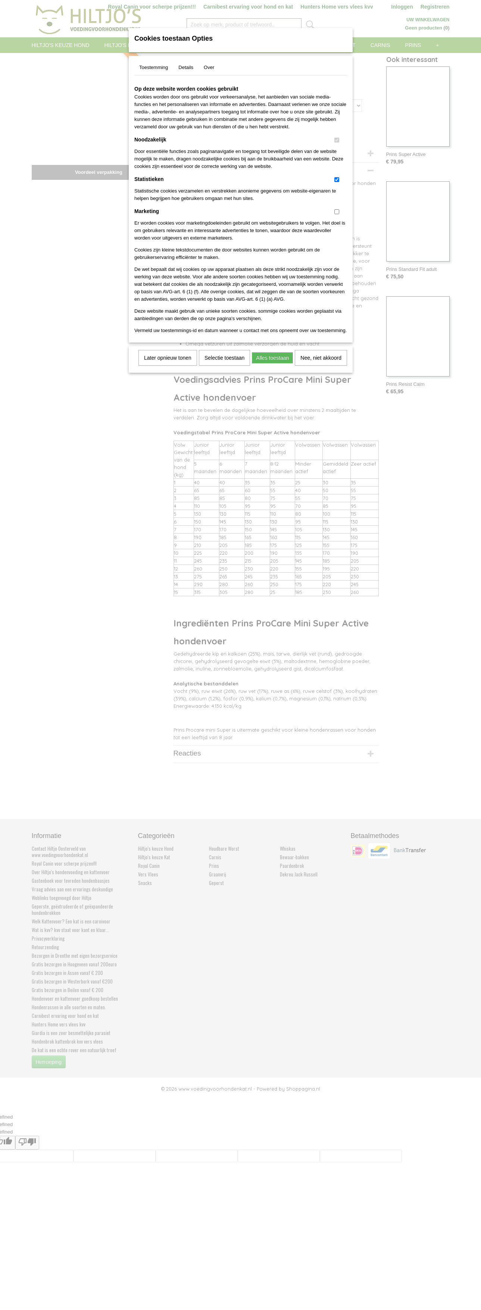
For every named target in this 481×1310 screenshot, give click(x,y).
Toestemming (153, 67)
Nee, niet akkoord (320, 358)
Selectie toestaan (224, 358)
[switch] (336, 140)
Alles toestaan (272, 358)
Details (185, 67)
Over (209, 67)
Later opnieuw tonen (167, 358)
